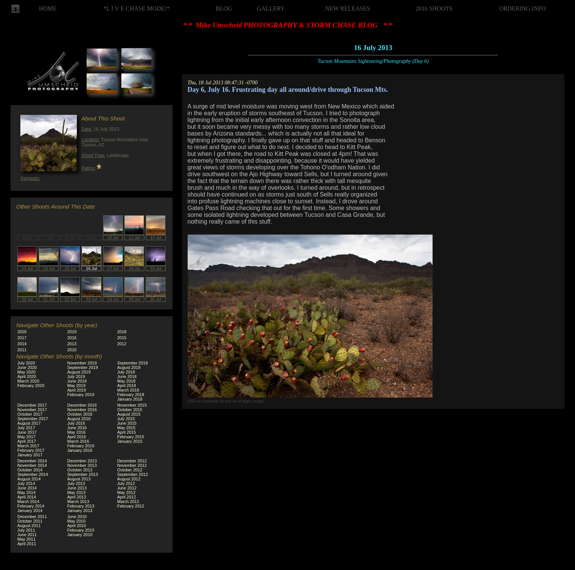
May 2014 (26, 492)
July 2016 (76, 423)
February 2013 (81, 506)
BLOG (224, 8)
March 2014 (28, 501)
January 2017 (30, 455)
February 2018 (130, 394)
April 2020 (26, 376)
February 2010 (81, 530)
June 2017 (27, 432)
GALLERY (271, 8)
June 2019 (77, 381)
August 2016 (79, 418)
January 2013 (80, 510)
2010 (71, 349)
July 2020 (26, 363)
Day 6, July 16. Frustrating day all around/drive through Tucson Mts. (288, 89)
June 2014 (27, 488)
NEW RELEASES (347, 8)
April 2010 (76, 525)
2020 (21, 331)
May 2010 (76, 521)
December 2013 (82, 461)
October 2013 (80, 470)
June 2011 (27, 534)
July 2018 (126, 372)
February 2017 (30, 450)
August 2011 (29, 525)
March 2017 (28, 446)
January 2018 (129, 399)
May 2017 (26, 436)
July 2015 (126, 418)
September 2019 (82, 367)
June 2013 (77, 488)
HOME (48, 8)
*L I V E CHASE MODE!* (136, 8)
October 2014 (30, 470)
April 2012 (126, 497)
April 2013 (76, 497)
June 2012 (126, 488)
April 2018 (126, 385)
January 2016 (80, 450)
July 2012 (126, 483)
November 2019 (82, 363)
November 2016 (82, 409)
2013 (71, 343)
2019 (71, 331)
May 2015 (126, 427)
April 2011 (26, 543)
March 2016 (78, 441)
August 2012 (129, 479)
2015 (121, 337)
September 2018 (132, 363)
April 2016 (76, 436)
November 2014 (32, 465)
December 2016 (82, 405)
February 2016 (81, 446)
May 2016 (76, 432)
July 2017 (26, 427)
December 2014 (32, 461)
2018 (121, 331)
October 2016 (80, 414)
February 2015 (130, 436)
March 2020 (28, 381)
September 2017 (32, 418)
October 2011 (30, 521)
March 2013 (78, 501)
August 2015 (129, 414)
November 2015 (132, 405)
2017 (21, 337)
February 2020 (30, 385)
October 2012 (129, 470)
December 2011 (32, 516)
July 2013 (76, 483)
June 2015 (126, 423)
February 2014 (30, 506)
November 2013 (82, 465)
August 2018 (129, 367)
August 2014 (29, 479)
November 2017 (32, 409)
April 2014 (26, 497)
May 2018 (126, 381)
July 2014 (26, 483)
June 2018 (126, 376)
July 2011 (26, 530)
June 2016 (77, 427)
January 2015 (129, 441)
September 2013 (82, 474)
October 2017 (30, 414)
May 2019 (76, 385)
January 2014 (30, 510)
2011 (21, 349)
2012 (121, 343)
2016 (71, 337)
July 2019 (76, 376)
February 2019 (81, 394)
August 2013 (79, 479)
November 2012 (132, 465)
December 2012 (132, 461)
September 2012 (132, 474)
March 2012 (128, 501)
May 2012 (126, 492)
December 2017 (32, 405)
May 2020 (26, 372)
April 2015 (126, 432)
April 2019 (76, 390)
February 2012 (130, 506)
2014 (21, 343)
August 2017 (29, 423)
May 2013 (76, 492)
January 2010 (80, 534)
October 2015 (129, 409)
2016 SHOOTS (434, 8)
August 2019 (79, 372)
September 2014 (32, 474)
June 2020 (27, 367)
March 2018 (128, 390)
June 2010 (77, 516)
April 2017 (26, 441)
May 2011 (26, 539)
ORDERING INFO (522, 8)
